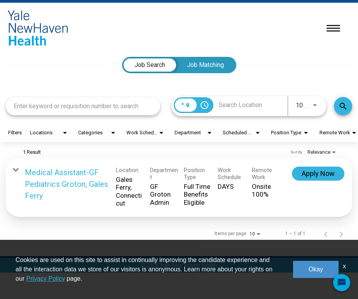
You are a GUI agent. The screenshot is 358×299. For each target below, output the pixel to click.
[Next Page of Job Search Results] (341, 233)
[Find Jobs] (343, 106)
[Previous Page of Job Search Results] (326, 233)
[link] (179, 187)
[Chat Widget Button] (341, 282)
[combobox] (83, 106)
